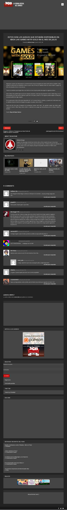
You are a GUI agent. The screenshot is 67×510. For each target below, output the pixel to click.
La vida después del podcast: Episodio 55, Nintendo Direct (25, 170)
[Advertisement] (33, 20)
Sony (7, 470)
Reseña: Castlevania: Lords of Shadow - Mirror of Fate (18, 445)
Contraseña (6, 370)
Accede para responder (50, 197)
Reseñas (8, 446)
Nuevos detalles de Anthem (54, 169)
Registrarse (8, 380)
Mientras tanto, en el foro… (40, 169)
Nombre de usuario (7, 364)
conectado (17, 297)
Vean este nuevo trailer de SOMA (11, 169)
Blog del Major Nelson (15, 112)
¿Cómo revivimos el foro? (11, 451)
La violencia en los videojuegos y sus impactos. (16, 457)
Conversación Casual (11, 452)
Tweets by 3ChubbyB (10, 392)
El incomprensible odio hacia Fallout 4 (14, 463)
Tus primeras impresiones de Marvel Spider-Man (17, 469)
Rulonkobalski (15, 241)
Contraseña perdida (10, 383)
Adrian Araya (31, 42)
